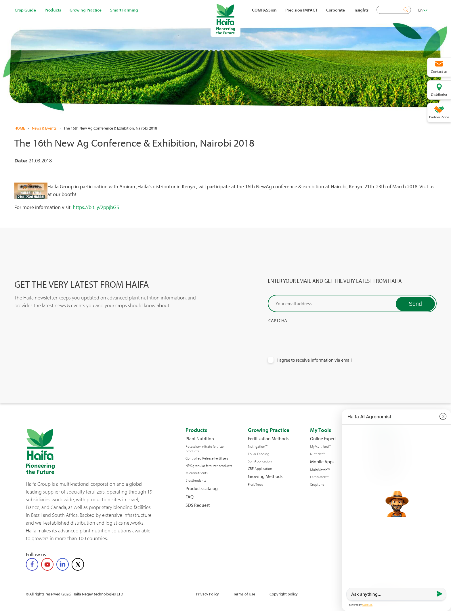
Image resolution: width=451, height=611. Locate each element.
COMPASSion (264, 10)
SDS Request (198, 505)
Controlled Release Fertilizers (207, 458)
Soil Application (260, 461)
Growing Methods (265, 476)
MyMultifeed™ (320, 446)
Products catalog (202, 488)
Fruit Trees (255, 484)
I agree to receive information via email (314, 360)
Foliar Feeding (258, 454)
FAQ (190, 497)
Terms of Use (244, 594)
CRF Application (260, 468)
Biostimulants (196, 480)
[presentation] (311, 334)
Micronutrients (197, 473)
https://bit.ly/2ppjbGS (96, 207)
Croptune (317, 484)
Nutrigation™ (257, 446)
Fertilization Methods (268, 438)
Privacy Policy (207, 594)
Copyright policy (284, 594)
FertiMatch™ (319, 477)
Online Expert (323, 438)
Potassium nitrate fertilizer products (205, 448)
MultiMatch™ (320, 470)
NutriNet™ (317, 454)
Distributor (439, 94)
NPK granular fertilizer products (209, 466)
